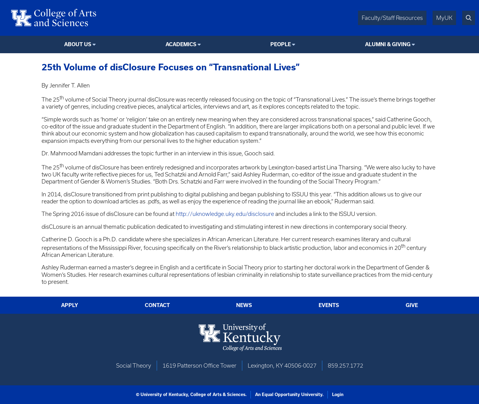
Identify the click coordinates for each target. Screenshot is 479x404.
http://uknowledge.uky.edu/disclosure (225, 214)
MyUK (444, 18)
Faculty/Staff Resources (392, 18)
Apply (69, 305)
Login (337, 394)
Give (412, 305)
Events (329, 305)
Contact (157, 305)
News (244, 305)
